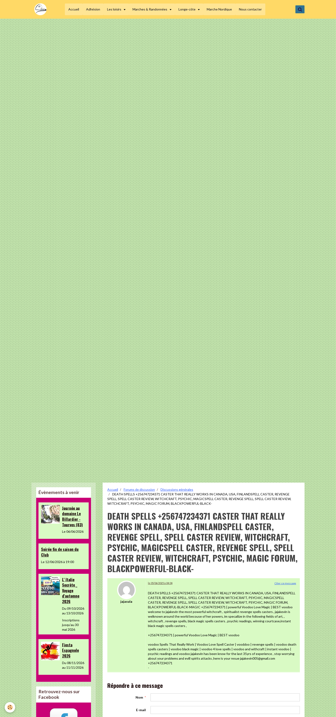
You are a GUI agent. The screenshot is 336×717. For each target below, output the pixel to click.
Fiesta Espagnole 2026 (70, 650)
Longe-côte (188, 9)
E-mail (141, 710)
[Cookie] (10, 707)
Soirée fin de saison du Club (60, 552)
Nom (139, 697)
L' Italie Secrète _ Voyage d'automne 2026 (70, 590)
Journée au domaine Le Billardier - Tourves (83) (72, 516)
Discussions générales (177, 489)
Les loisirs (115, 9)
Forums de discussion (139, 489)
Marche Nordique (220, 9)
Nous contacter (251, 9)
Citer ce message (285, 583)
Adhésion (94, 9)
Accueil (74, 9)
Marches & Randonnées (151, 9)
